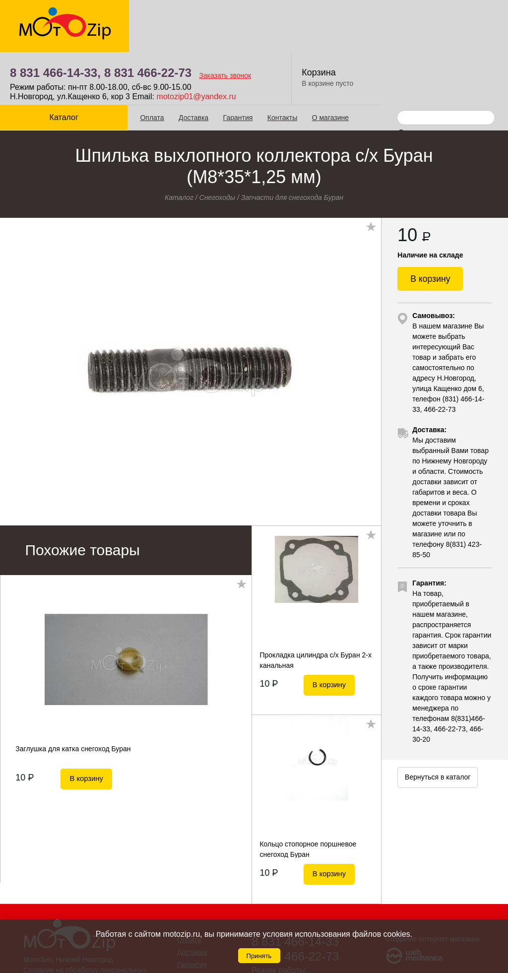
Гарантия (237, 65)
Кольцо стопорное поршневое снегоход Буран (307, 796)
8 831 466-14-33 (295, 889)
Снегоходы (217, 145)
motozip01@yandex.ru (323, 44)
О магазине (329, 65)
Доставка (193, 65)
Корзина (446, 20)
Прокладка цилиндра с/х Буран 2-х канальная (315, 607)
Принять (259, 956)
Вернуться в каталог (437, 727)
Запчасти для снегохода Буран (292, 145)
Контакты (281, 65)
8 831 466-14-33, (182, 20)
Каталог (63, 65)
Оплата (151, 65)
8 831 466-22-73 (274, 20)
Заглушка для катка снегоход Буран (72, 696)
